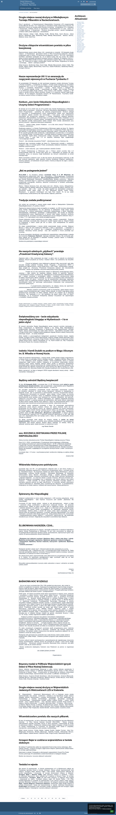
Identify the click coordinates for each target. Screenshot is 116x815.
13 (34, 798)
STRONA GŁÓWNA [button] (25, 8)
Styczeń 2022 (80, 29)
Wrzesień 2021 (80, 34)
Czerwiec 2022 (80, 23)
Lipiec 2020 (80, 50)
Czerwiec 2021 (80, 37)
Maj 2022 (79, 24)
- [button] (81, 1)
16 (45, 798)
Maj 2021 (79, 38)
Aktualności (33, 12)
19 (55, 798)
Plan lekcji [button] (36, 8)
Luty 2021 (79, 42)
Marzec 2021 (80, 40)
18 (52, 798)
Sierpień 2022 (80, 22)
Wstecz (22, 798)
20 (59, 798)
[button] (87, 2)
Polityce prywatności (106, 808)
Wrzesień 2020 (80, 48)
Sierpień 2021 (80, 35)
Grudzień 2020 (80, 44)
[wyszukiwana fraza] (88, 4)
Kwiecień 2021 (80, 39)
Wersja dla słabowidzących (26, 813)
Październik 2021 (81, 33)
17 (48, 798)
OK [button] (112, 811)
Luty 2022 (79, 28)
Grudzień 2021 (80, 30)
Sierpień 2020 (80, 49)
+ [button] (78, 1)
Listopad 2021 (80, 32)
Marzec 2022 (80, 27)
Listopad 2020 (80, 45)
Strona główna (24, 12)
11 (28, 798)
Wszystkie (79, 51)
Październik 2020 (81, 46)
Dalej (64, 798)
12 (31, 798)
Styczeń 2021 (80, 43)
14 (38, 798)
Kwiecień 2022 (80, 25)
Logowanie (92, 1)
